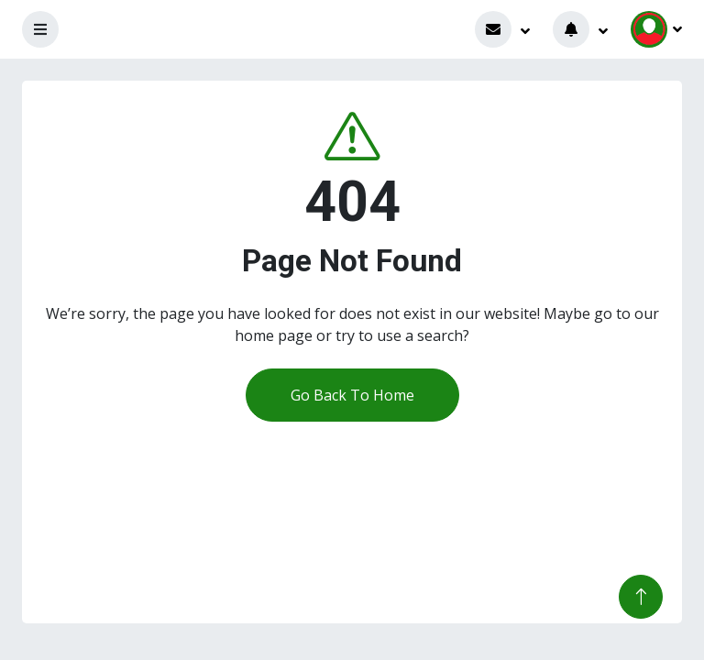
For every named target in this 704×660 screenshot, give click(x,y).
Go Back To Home (352, 395)
